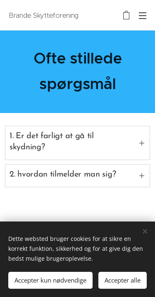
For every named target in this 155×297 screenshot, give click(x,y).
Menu (142, 15)
